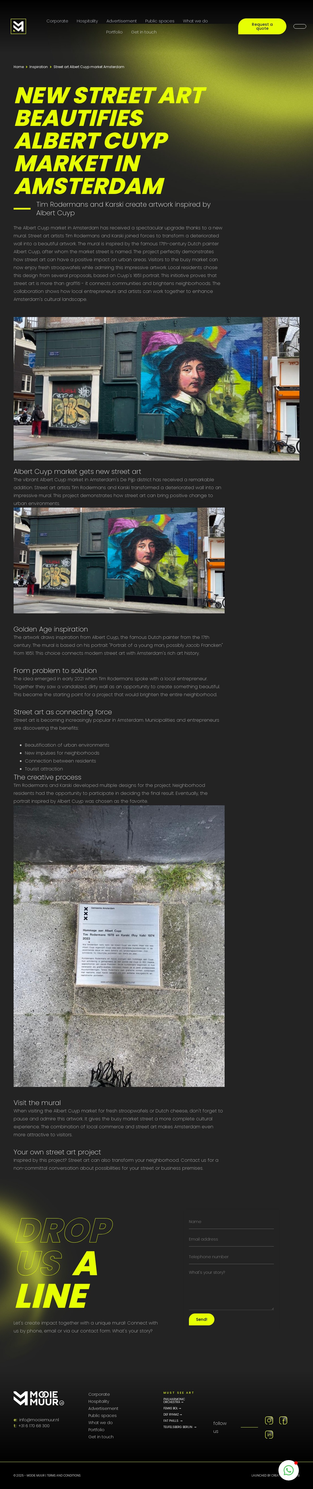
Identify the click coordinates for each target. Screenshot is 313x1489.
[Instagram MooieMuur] (269, 1420)
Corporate (57, 21)
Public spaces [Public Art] (159, 21)
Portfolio (114, 32)
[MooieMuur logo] (39, 1398)
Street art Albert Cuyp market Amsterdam (89, 66)
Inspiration (38, 66)
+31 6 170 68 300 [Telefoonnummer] (34, 1426)
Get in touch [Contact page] (144, 32)
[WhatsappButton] (289, 1470)
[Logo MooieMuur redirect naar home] (18, 26)
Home (19, 66)
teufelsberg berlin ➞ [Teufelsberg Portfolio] (179, 1427)
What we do (195, 21)
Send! (201, 1319)
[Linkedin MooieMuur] (269, 1434)
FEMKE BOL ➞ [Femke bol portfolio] (172, 1408)
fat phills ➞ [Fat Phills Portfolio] (172, 1421)
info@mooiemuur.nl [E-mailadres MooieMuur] (39, 1420)
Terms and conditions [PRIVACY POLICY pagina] (63, 1475)
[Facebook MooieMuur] (283, 1420)
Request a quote (262, 26)
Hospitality (87, 21)
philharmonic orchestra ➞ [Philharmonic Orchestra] (174, 1401)
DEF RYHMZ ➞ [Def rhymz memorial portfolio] (172, 1414)
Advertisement (122, 21)
